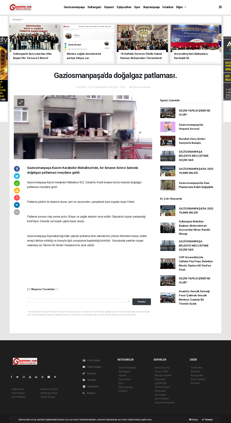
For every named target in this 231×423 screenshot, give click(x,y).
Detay (193, 419)
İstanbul (167, 7)
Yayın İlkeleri (18, 393)
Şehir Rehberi (162, 398)
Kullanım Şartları (49, 389)
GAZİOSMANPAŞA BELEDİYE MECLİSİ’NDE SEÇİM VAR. (194, 156)
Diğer (180, 7)
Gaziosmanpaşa (74, 7)
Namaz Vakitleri (163, 375)
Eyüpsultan (124, 7)
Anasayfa (17, 19)
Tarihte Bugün (162, 387)
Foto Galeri (91, 360)
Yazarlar (90, 373)
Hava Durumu (162, 367)
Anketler (195, 371)
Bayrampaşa (151, 7)
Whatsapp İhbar (49, 393)
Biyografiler (197, 375)
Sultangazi (94, 7)
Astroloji (195, 383)
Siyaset (109, 7)
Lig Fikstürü (161, 383)
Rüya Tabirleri (198, 379)
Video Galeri (92, 366)
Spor (137, 7)
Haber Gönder (47, 396)
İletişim (89, 393)
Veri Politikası (18, 396)
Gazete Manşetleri (165, 402)
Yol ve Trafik (161, 371)
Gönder (142, 301)
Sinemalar (160, 390)
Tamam (207, 419)
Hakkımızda (17, 389)
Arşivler (89, 380)
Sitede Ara (196, 367)
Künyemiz (91, 386)
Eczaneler (160, 379)
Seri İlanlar (160, 394)
